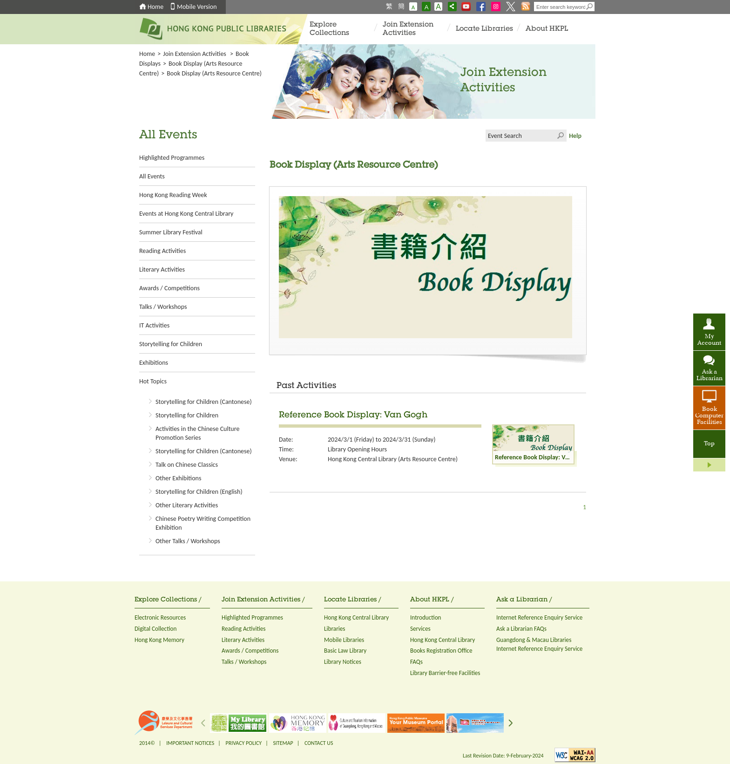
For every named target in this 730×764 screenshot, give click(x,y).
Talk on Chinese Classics (186, 465)
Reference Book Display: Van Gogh (353, 415)
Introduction (425, 617)
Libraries (334, 629)
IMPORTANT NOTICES (190, 743)
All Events (152, 176)
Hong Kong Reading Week (173, 195)
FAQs (416, 662)
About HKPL (547, 29)
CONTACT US (318, 743)
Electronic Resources (160, 617)
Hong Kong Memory (159, 640)
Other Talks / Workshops (187, 541)
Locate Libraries (484, 29)
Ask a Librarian (709, 375)
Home (155, 7)
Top (709, 444)
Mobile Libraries (344, 640)
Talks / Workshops (163, 307)
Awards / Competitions (169, 288)
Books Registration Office (441, 651)
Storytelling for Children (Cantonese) (203, 402)
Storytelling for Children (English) (199, 492)
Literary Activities (162, 269)
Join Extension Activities (408, 29)
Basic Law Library (345, 651)
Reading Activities (162, 251)
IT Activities (154, 325)
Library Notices (342, 662)
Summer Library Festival (171, 232)
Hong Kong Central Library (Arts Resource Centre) (393, 459)
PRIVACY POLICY (244, 743)
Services (420, 629)
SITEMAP (283, 743)
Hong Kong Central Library (356, 617)
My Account (709, 340)
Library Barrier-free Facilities (445, 673)
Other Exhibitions (178, 478)
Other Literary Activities (186, 505)
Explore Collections (329, 29)
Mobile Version (197, 7)
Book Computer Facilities (709, 416)
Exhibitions (153, 363)
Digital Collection (155, 629)
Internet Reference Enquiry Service (539, 617)
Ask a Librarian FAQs (521, 629)
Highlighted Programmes (171, 158)
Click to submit (560, 136)
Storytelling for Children (170, 344)
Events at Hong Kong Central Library (186, 214)
